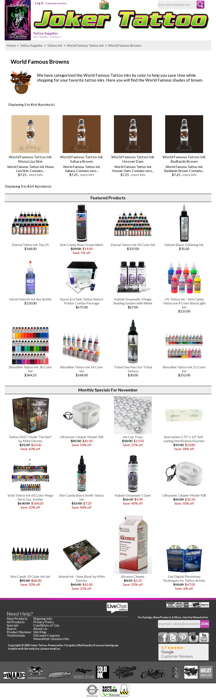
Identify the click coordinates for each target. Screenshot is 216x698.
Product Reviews (19, 632)
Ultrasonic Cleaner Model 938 (184, 495)
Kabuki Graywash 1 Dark (133, 495)
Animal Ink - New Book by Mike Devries (81, 578)
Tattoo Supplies (47, 34)
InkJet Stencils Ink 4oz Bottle (30, 299)
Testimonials (16, 635)
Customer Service (55, 3)
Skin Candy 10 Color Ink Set (30, 576)
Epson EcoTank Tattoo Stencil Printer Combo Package (81, 301)
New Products (17, 618)
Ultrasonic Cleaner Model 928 (81, 437)
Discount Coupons (46, 635)
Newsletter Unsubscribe (51, 639)
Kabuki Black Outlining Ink (184, 245)
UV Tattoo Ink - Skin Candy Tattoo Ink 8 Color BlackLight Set (184, 303)
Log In (39, 3)
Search (11, 629)
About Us (40, 629)
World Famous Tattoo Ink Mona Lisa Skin (30, 159)
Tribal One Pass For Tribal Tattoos (133, 369)
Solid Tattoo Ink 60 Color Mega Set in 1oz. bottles (30, 497)
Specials (13, 625)
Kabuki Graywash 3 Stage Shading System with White (132, 301)
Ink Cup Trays (133, 437)
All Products (16, 622)
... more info (34, 175)
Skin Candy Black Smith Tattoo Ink (81, 497)
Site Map (39, 632)
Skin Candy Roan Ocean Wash (81, 245)
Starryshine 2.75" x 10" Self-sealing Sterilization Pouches (184, 439)
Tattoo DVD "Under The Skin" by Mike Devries (30, 439)
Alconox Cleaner (133, 576)
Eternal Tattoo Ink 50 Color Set (133, 245)
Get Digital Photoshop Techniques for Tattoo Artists (184, 578)
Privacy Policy (43, 622)
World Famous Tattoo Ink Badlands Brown (184, 159)
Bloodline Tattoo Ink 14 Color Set (81, 369)
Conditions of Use (46, 625)
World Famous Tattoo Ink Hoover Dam (132, 159)
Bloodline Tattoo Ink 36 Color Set (30, 369)
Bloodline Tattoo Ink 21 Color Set (184, 369)
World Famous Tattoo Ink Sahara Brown (81, 159)
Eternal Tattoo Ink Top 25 (30, 245)
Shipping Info (42, 618)
